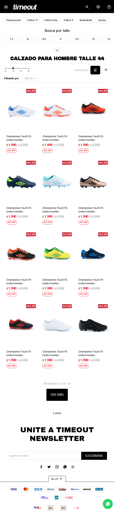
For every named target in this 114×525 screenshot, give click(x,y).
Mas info (57, 479)
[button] (87, 7)
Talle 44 (28, 78)
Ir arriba (57, 413)
